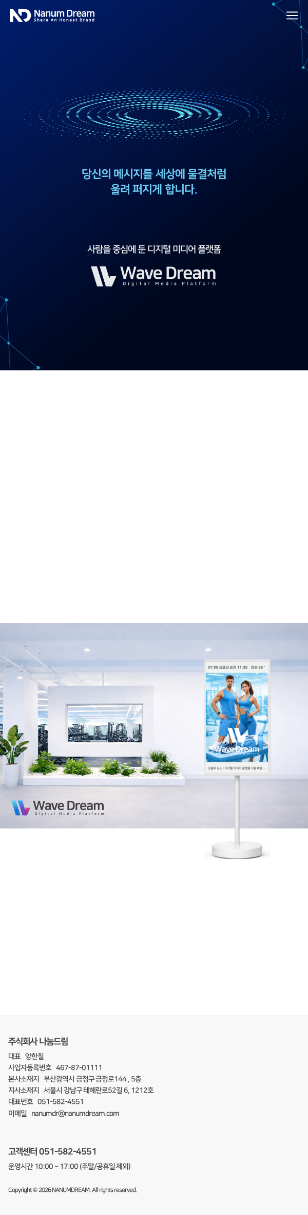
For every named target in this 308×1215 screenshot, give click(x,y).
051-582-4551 (68, 1151)
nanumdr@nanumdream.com (75, 1114)
